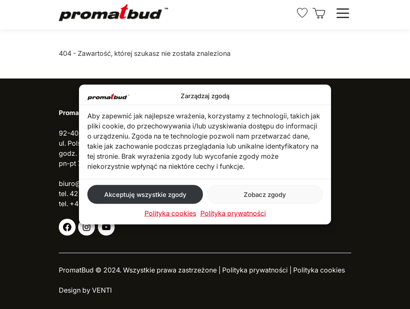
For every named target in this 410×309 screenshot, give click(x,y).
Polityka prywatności (233, 213)
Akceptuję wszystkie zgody (145, 194)
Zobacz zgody (265, 194)
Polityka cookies (170, 213)
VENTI (102, 290)
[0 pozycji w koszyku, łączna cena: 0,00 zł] (319, 13)
